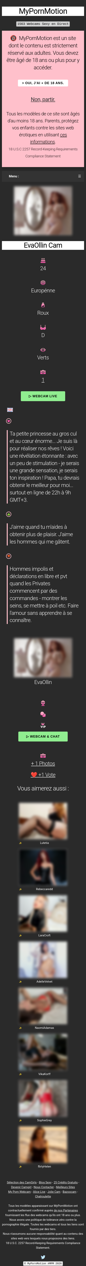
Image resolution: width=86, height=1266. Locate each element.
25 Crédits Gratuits (66, 1182)
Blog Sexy (45, 1182)
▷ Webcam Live (43, 396)
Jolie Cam (53, 1192)
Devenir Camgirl (21, 1187)
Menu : (14, 176)
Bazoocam (69, 1192)
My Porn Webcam (19, 1192)
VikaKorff (44, 1074)
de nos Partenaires (66, 1210)
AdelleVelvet (44, 981)
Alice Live (39, 1192)
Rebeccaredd (44, 889)
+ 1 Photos (43, 763)
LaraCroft (44, 935)
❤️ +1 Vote (43, 775)
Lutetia (44, 843)
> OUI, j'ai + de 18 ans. (43, 83)
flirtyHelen (44, 1166)
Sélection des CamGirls (22, 1182)
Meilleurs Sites (65, 1187)
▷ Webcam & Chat (43, 736)
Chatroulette (43, 1196)
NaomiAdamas (44, 1028)
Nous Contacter (44, 1187)
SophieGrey (44, 1120)
